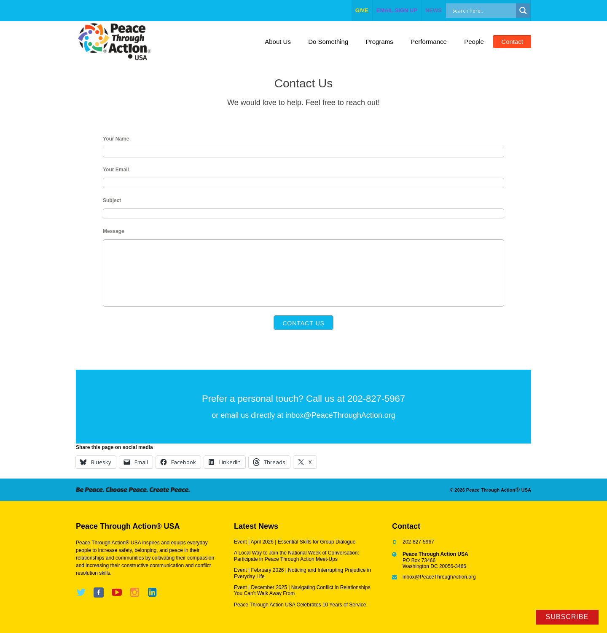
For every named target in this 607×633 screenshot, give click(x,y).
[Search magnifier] (523, 10)
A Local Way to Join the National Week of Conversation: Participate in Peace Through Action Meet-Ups (296, 556)
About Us (278, 41)
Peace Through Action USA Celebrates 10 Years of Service (300, 605)
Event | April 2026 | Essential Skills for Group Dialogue (294, 542)
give (361, 10)
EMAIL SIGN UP (396, 10)
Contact (512, 41)
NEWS (433, 10)
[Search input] (490, 10)
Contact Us (303, 323)
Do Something (328, 41)
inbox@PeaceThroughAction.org (340, 415)
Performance (429, 41)
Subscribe (567, 616)
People (474, 41)
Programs (379, 41)
